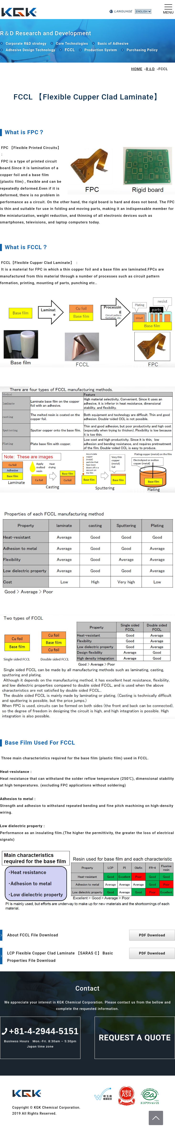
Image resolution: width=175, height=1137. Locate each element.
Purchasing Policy (142, 50)
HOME (137, 69)
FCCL (70, 50)
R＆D (150, 69)
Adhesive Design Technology (30, 50)
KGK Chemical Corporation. (50, 11)
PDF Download (152, 935)
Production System (101, 50)
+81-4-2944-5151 (44, 1031)
